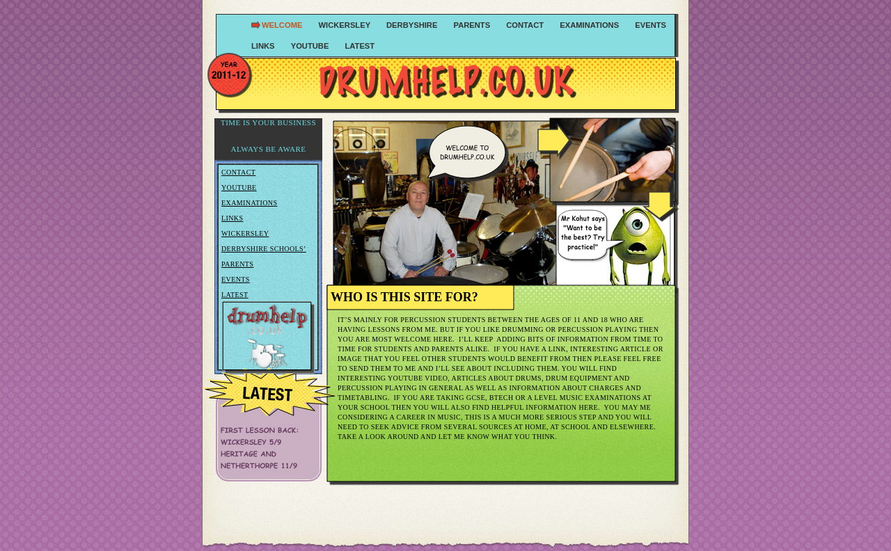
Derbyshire (412, 25)
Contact (238, 172)
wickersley (346, 25)
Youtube (239, 187)
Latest (359, 46)
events (650, 25)
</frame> (269, 139)
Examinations (249, 203)
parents (473, 25)
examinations (590, 25)
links (264, 46)
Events (235, 279)
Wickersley (245, 233)
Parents (237, 264)
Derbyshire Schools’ (263, 249)
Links (232, 218)
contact (526, 25)
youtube (311, 46)
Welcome (283, 25)
